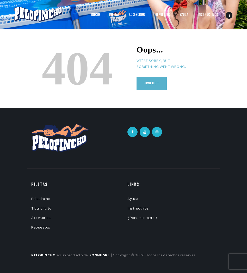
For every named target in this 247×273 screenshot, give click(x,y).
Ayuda (132, 199)
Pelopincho (40, 199)
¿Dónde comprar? (142, 218)
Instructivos (138, 208)
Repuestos (40, 227)
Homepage (150, 83)
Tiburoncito (41, 208)
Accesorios (41, 218)
